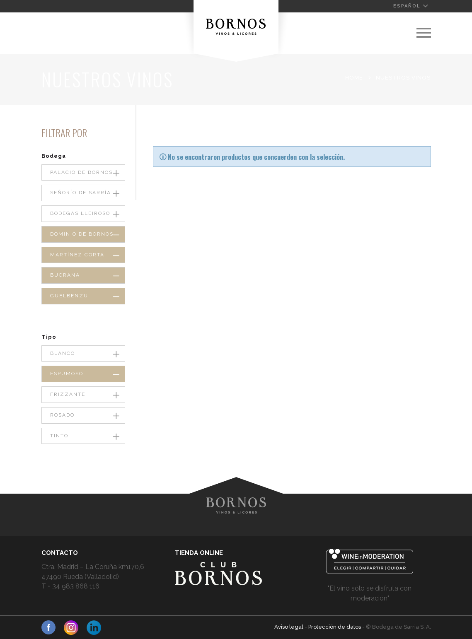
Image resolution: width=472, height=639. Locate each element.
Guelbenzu (69, 296)
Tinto (59, 436)
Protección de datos (335, 627)
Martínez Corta (77, 255)
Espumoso (66, 373)
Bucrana (65, 275)
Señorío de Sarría (80, 192)
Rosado (62, 415)
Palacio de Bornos (81, 172)
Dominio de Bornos (82, 234)
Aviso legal (289, 627)
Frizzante (67, 394)
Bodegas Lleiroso (80, 213)
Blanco (62, 353)
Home (354, 78)
